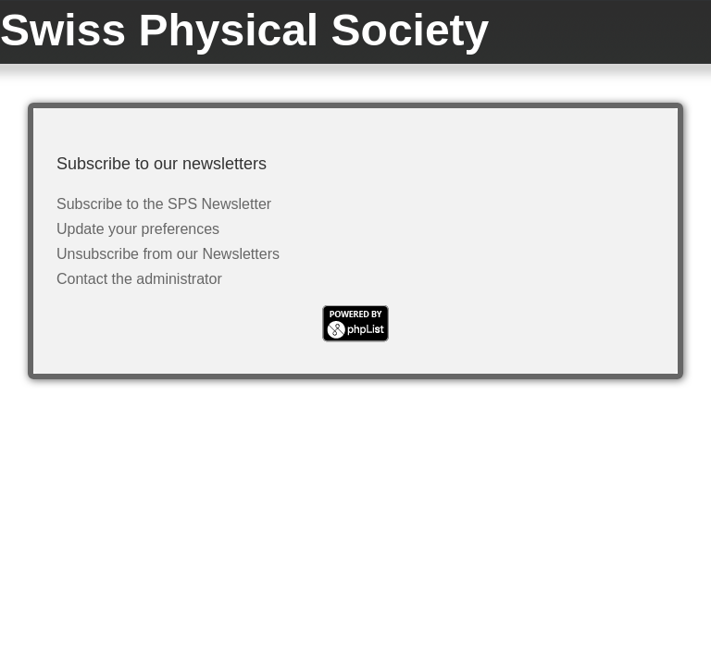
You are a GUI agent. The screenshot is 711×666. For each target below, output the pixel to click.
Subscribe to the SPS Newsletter (163, 204)
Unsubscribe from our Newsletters (168, 254)
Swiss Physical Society (244, 30)
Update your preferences (137, 229)
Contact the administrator (139, 279)
